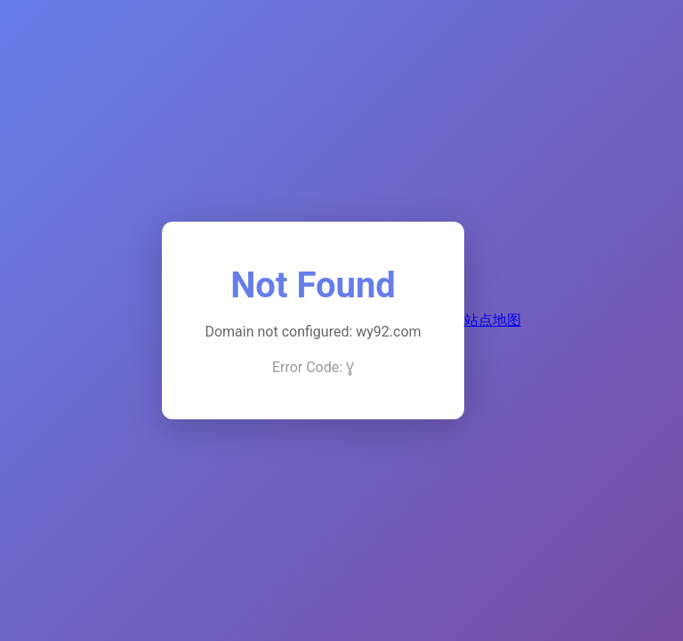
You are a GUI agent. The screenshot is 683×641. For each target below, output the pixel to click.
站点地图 (492, 320)
